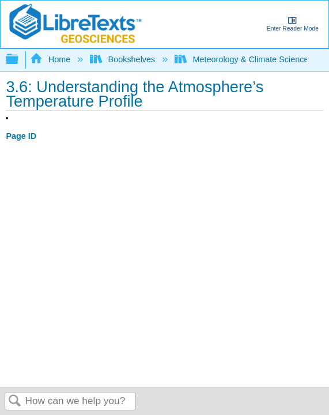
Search (15, 401)
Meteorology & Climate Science (243, 59)
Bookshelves (123, 59)
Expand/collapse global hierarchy (19, 59)
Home (51, 59)
